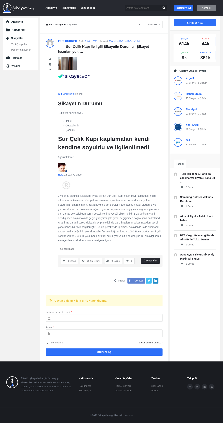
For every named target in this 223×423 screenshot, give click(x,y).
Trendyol (191, 109)
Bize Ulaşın (88, 7)
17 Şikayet (191, 144)
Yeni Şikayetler (19, 44)
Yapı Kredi (192, 124)
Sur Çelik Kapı (66, 93)
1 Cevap (187, 206)
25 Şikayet (191, 98)
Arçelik (190, 78)
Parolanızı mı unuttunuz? (150, 342)
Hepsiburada (194, 93)
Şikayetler (17, 38)
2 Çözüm (202, 129)
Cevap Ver (151, 260)
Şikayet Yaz (195, 22)
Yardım (15, 66)
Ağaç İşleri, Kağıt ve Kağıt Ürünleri (124, 41)
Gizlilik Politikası (123, 390)
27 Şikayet (191, 83)
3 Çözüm (202, 113)
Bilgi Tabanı (157, 386)
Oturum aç (184, 7)
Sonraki (154, 24)
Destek (154, 390)
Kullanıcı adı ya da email (59, 312)
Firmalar (17, 57)
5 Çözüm (202, 83)
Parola (50, 327)
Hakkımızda (69, 7)
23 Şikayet (191, 113)
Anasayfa (51, 7)
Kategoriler (18, 29)
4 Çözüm (202, 98)
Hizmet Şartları (123, 386)
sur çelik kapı (67, 248)
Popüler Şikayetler (21, 49)
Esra (60, 174)
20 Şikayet (191, 129)
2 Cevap (187, 187)
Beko (189, 140)
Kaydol (206, 7)
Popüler (180, 164)
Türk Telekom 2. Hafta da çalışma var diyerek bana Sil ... (197, 178)
